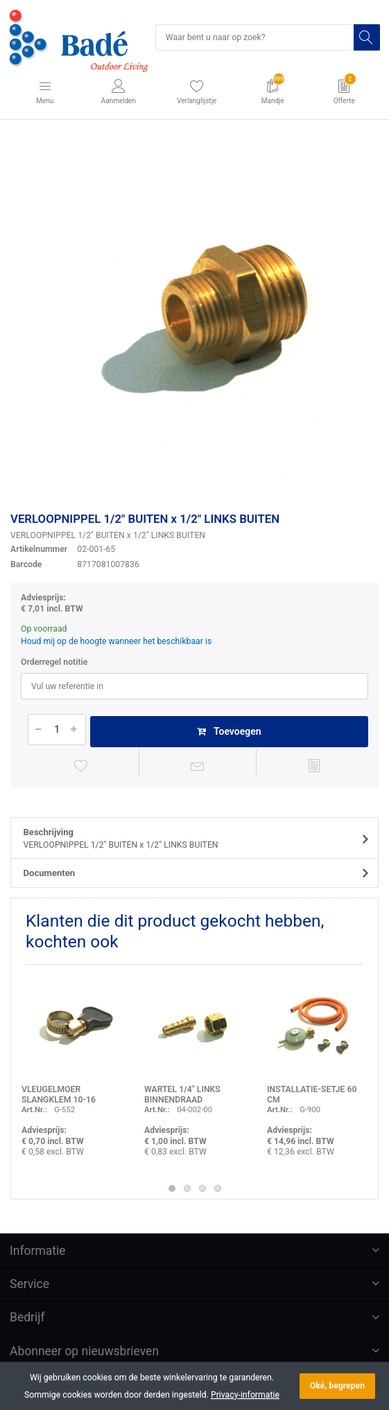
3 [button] (202, 1188)
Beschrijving (190, 839)
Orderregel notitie (54, 662)
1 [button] (171, 1188)
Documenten (50, 873)
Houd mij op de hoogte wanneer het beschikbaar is (116, 641)
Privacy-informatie (245, 1395)
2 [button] (187, 1188)
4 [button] (217, 1188)
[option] (194, 318)
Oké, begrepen (337, 1386)
